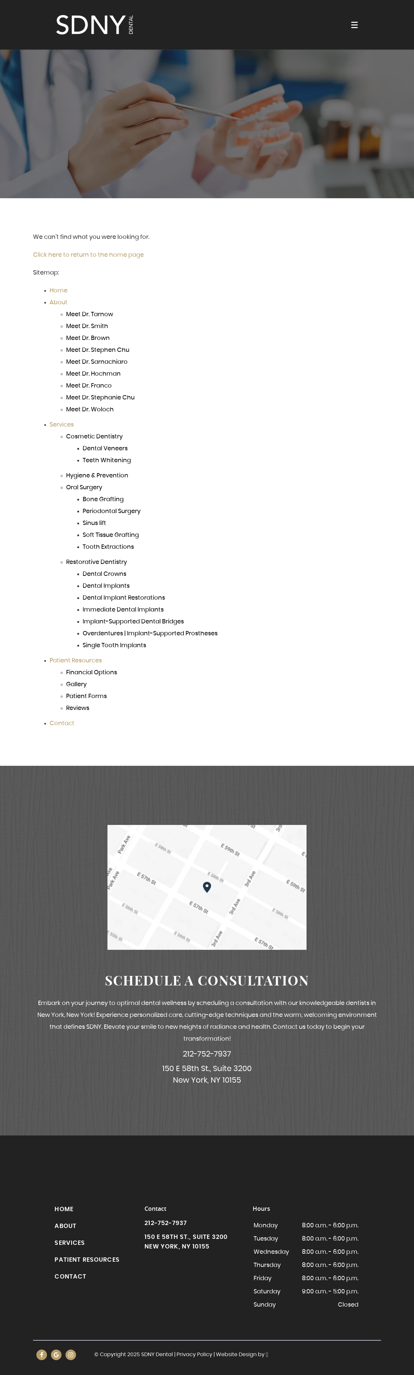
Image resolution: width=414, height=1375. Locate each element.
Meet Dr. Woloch (90, 410)
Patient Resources (76, 661)
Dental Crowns (104, 574)
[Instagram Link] (70, 1355)
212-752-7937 (207, 1054)
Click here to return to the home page (88, 255)
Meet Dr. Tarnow (89, 314)
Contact (62, 723)
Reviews (77, 708)
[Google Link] (56, 1355)
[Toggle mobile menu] (354, 25)
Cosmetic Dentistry (94, 437)
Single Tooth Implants (114, 646)
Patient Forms (86, 696)
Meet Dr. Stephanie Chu (100, 398)
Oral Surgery (84, 488)
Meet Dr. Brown (88, 338)
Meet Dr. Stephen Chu (97, 350)
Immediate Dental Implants (123, 610)
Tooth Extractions (108, 547)
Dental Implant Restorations (124, 598)
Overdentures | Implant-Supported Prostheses (150, 634)
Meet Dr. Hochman (93, 374)
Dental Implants (106, 586)
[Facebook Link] (41, 1355)
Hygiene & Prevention (97, 476)
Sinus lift (94, 523)
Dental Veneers (105, 449)
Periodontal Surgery (112, 511)
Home (58, 291)
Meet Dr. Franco (89, 386)
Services (62, 425)
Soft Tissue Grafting (111, 535)
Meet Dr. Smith (87, 326)
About (58, 303)
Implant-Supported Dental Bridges (133, 622)
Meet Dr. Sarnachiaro (97, 362)
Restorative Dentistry (96, 562)
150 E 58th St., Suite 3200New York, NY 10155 (207, 1074)
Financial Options (91, 673)
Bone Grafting (103, 499)
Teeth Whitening (107, 461)
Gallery (76, 685)
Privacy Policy (194, 1354)
